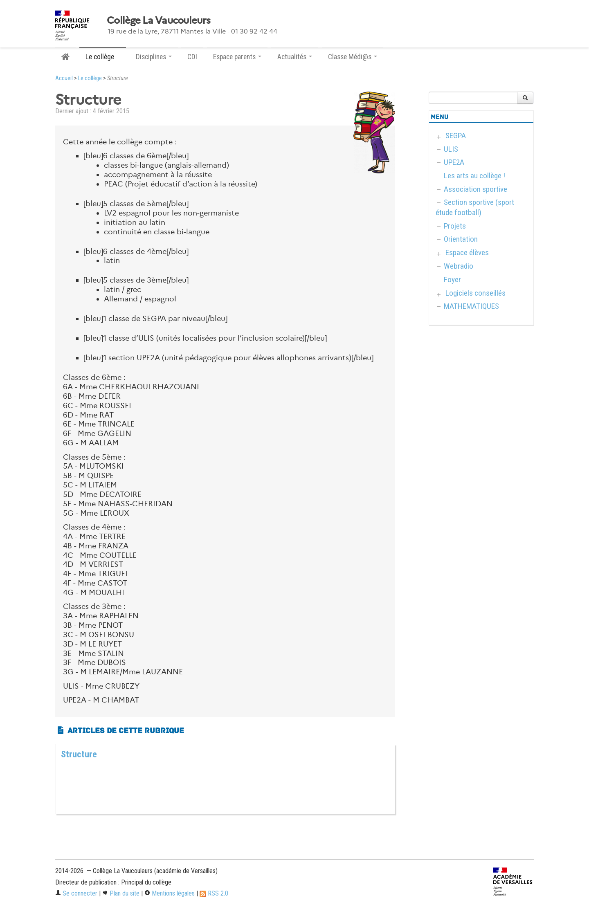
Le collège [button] (102, 57)
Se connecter (76, 893)
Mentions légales (169, 893)
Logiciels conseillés (475, 293)
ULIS (451, 149)
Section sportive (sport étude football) (475, 207)
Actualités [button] (294, 57)
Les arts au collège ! (474, 175)
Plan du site (120, 893)
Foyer (452, 279)
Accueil (64, 78)
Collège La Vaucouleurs (158, 20)
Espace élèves (467, 252)
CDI (192, 57)
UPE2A (454, 162)
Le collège (90, 78)
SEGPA (455, 135)
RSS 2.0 (214, 893)
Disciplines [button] (154, 57)
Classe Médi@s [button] (352, 57)
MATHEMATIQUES (471, 306)
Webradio (458, 266)
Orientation (461, 239)
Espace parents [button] (237, 57)
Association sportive (475, 189)
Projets (455, 226)
